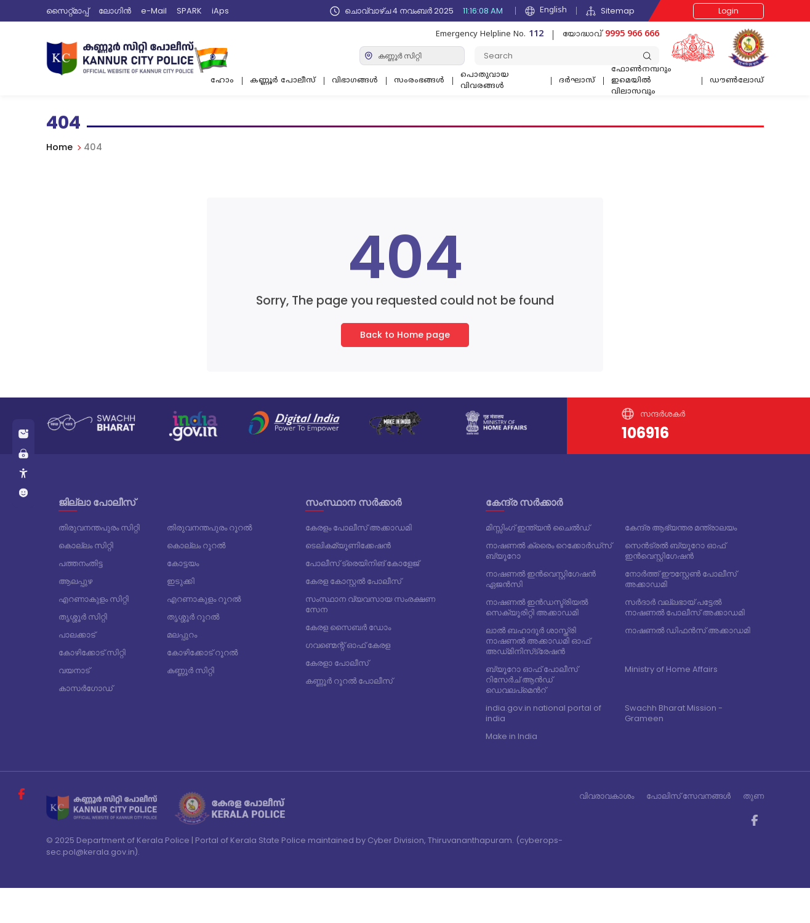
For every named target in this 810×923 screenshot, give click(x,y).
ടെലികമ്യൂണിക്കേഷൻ (348, 545)
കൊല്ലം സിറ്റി (85, 545)
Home (59, 147)
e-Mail (154, 11)
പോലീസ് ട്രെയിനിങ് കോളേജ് (362, 563)
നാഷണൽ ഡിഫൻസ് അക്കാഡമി (687, 630)
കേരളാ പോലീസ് (337, 663)
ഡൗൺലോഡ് (737, 81)
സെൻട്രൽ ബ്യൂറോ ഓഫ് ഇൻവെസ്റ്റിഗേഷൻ (675, 550)
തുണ (753, 796)
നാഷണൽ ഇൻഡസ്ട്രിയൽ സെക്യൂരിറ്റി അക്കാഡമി (537, 607)
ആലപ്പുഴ (75, 581)
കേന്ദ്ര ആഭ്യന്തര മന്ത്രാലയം (681, 527)
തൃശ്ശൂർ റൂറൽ (193, 617)
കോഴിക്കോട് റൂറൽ (202, 652)
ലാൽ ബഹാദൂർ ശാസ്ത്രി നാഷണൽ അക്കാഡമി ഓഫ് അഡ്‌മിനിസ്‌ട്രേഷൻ (538, 641)
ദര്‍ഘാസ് (577, 81)
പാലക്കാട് (76, 634)
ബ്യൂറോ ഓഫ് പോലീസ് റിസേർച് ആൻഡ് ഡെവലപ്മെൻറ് (532, 679)
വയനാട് (74, 670)
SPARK (189, 11)
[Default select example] (412, 55)
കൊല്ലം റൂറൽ (196, 545)
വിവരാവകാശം (606, 796)
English (546, 11)
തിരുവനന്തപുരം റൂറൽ (209, 527)
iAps (220, 11)
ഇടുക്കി (180, 581)
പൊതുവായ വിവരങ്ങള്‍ (484, 81)
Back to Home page (405, 341)
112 (536, 34)
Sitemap (610, 11)
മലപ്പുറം (182, 634)
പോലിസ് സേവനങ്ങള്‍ (688, 796)
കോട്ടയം (183, 563)
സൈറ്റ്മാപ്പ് (67, 11)
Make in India (511, 736)
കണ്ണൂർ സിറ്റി (190, 670)
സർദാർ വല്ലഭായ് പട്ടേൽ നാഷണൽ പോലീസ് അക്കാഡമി (685, 607)
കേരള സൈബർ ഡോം (348, 627)
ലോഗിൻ (114, 11)
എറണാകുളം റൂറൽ (204, 599)
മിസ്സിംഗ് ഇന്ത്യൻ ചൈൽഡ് (538, 527)
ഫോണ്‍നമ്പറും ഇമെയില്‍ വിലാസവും (641, 83)
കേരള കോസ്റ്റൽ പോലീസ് (353, 581)
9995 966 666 (632, 34)
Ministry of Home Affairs (671, 669)
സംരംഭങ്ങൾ (419, 81)
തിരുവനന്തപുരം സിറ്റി (99, 527)
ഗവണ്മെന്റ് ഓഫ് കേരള (347, 645)
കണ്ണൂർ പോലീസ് (283, 81)
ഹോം (222, 81)
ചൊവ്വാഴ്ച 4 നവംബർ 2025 (418, 11)
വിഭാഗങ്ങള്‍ (355, 81)
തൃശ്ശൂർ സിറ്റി (82, 617)
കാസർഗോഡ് (85, 688)
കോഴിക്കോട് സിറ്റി (92, 652)
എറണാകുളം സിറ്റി (93, 599)
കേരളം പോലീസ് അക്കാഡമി (358, 527)
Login (728, 11)
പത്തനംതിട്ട (80, 563)
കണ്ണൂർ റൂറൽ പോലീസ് (349, 681)
